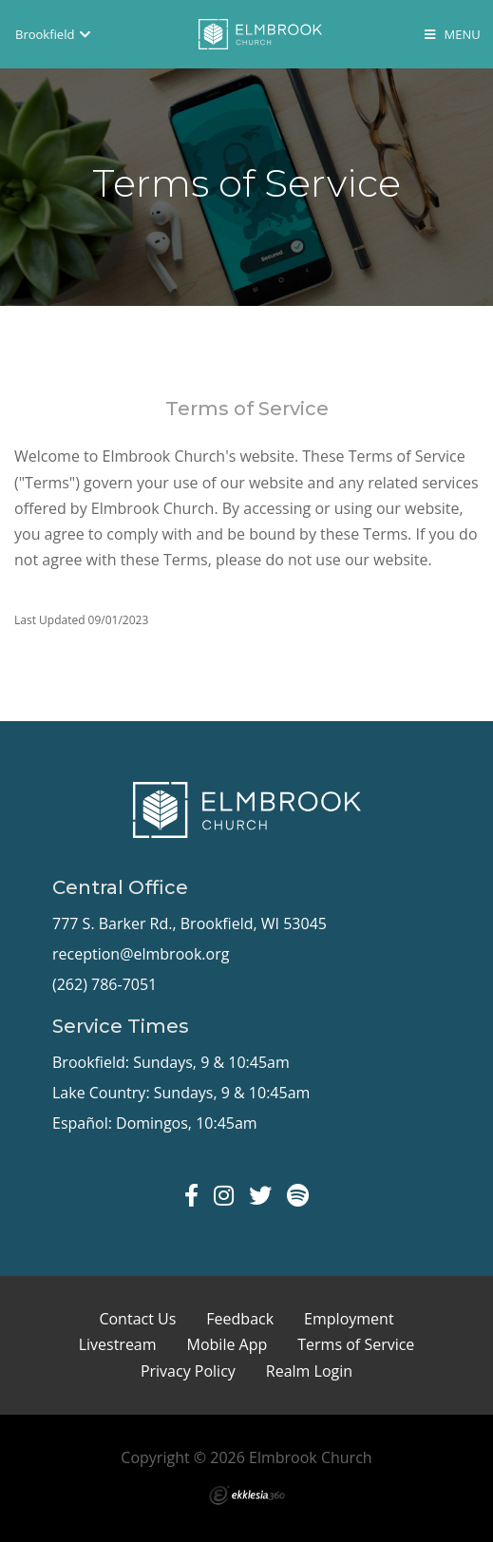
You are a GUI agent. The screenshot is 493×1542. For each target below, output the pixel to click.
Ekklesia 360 (247, 1495)
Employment (348, 1318)
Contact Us (137, 1318)
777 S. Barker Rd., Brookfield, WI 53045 (189, 923)
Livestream (118, 1344)
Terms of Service (355, 1344)
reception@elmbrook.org (140, 953)
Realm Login (309, 1371)
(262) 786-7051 (104, 984)
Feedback (240, 1318)
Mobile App (227, 1344)
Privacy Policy (188, 1371)
